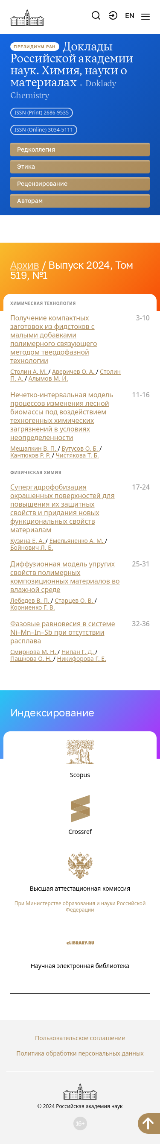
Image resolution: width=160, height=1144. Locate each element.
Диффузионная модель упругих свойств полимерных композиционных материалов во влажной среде (65, 576)
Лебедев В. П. (30, 600)
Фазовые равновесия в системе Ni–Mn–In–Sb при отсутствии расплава (62, 632)
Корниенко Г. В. (32, 607)
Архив (24, 265)
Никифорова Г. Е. (81, 658)
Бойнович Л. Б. (31, 547)
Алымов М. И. (48, 378)
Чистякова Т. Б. (77, 455)
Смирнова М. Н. (34, 652)
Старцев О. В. (75, 600)
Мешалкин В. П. (34, 448)
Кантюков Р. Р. (31, 455)
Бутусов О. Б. (80, 448)
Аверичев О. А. (74, 371)
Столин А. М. (29, 371)
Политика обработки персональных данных (79, 1053)
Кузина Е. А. (28, 541)
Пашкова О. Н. (31, 658)
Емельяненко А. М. (77, 541)
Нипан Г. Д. (78, 652)
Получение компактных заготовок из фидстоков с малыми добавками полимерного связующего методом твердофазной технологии (53, 339)
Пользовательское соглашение (80, 1038)
